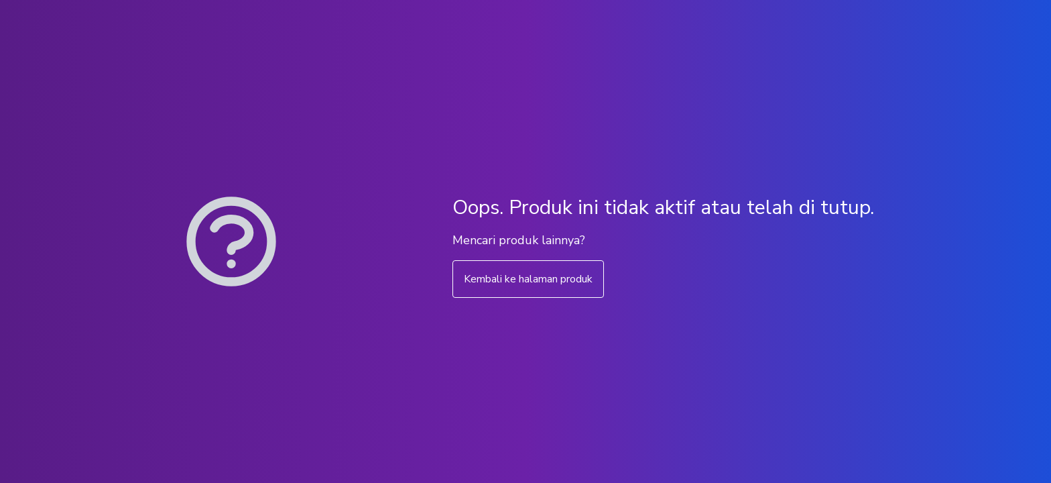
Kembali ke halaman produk (528, 279)
